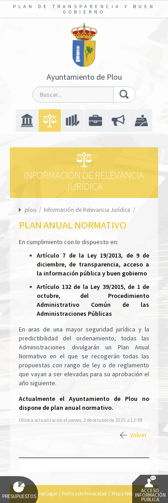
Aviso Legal (45, 493)
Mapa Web (123, 493)
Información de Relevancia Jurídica (88, 210)
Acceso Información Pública (150, 489)
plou (30, 210)
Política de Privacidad (84, 493)
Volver (138, 435)
